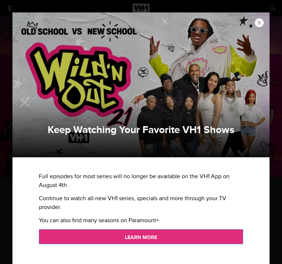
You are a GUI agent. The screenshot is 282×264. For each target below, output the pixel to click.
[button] (259, 22)
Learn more (141, 237)
